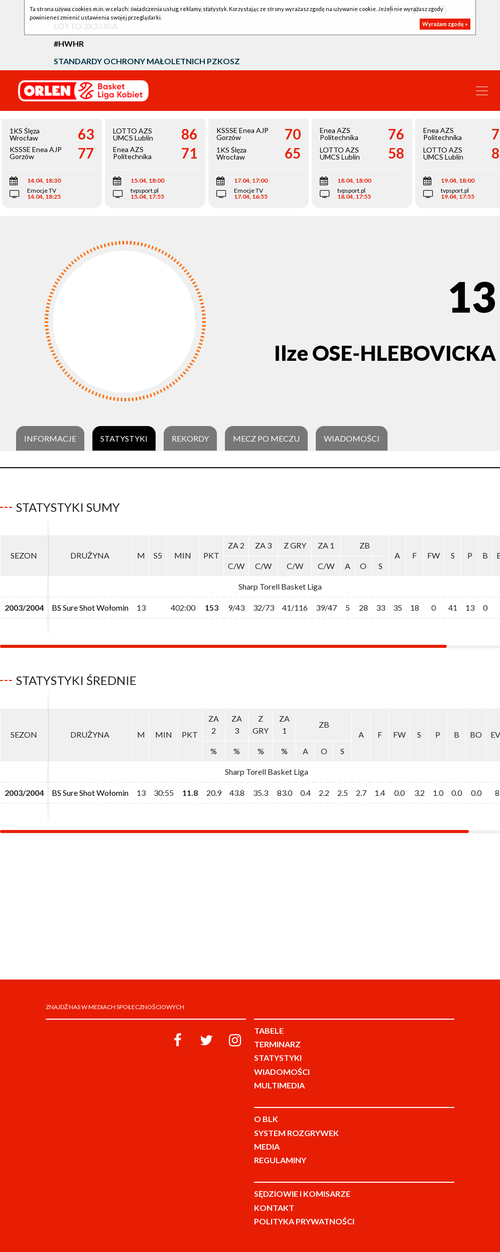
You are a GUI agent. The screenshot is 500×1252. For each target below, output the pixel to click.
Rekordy (190, 438)
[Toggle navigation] (482, 91)
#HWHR (69, 43)
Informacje (50, 438)
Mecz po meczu (266, 438)
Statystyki (124, 438)
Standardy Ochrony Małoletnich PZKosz (147, 61)
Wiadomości (352, 438)
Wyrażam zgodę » (445, 24)
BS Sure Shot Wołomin (90, 607)
